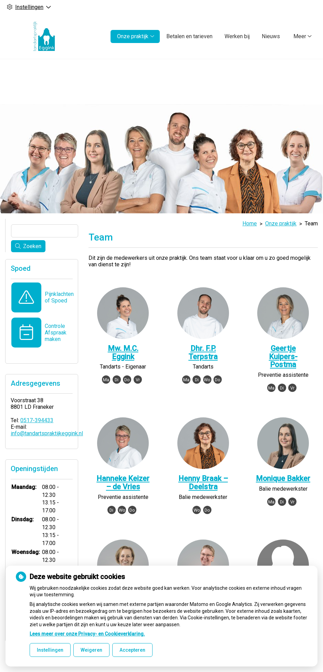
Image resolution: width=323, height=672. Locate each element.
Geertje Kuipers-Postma (283, 356)
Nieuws (271, 36)
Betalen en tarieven (189, 36)
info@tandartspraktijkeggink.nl (47, 433)
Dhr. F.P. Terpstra (203, 352)
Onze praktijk (132, 36)
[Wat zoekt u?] (44, 230)
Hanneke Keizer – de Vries (122, 482)
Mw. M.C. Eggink (123, 352)
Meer (299, 36)
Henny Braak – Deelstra (203, 482)
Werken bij (237, 36)
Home (249, 223)
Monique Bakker (283, 478)
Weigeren (91, 650)
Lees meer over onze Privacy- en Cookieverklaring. (87, 634)
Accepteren (132, 650)
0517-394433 (36, 420)
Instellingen (50, 650)
